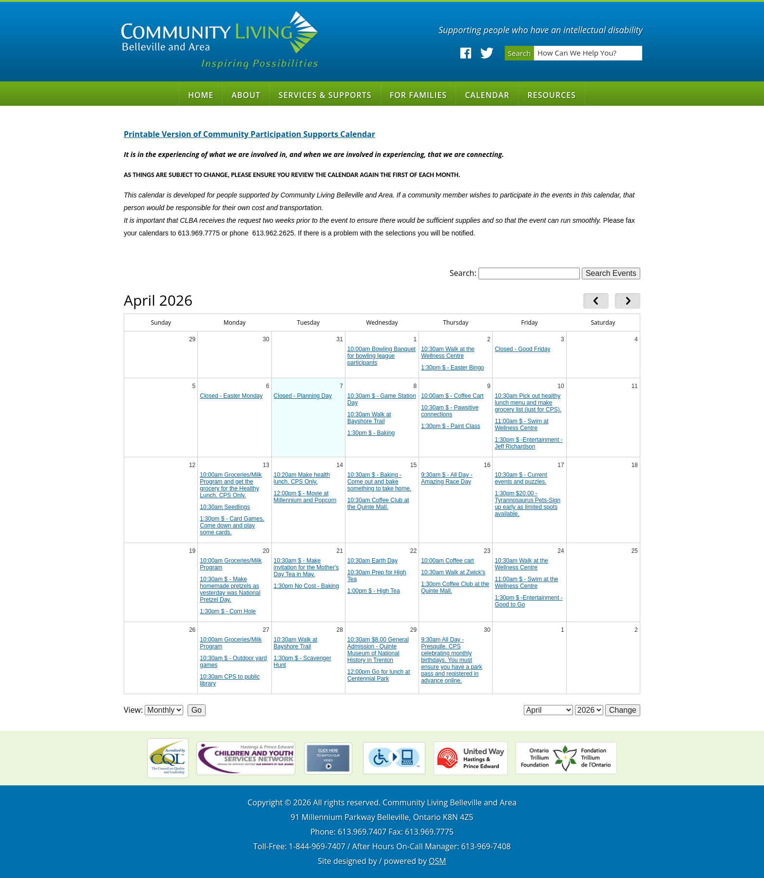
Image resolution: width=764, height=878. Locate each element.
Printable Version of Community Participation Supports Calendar (249, 134)
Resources (552, 95)
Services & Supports (325, 95)
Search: (463, 273)
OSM (437, 861)
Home (200, 95)
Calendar (487, 95)
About (246, 95)
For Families (418, 95)
